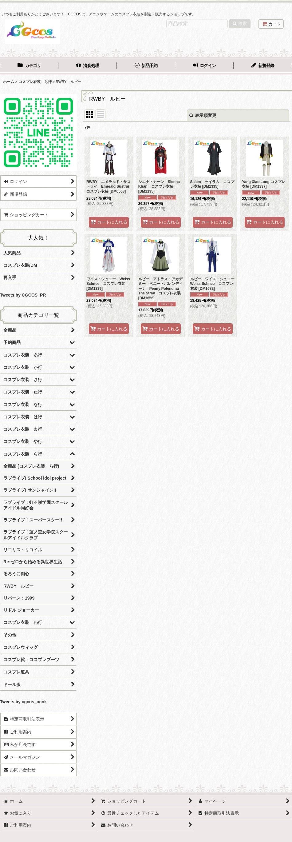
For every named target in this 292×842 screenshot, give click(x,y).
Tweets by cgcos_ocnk (23, 701)
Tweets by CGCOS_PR (23, 295)
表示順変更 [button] (202, 115)
